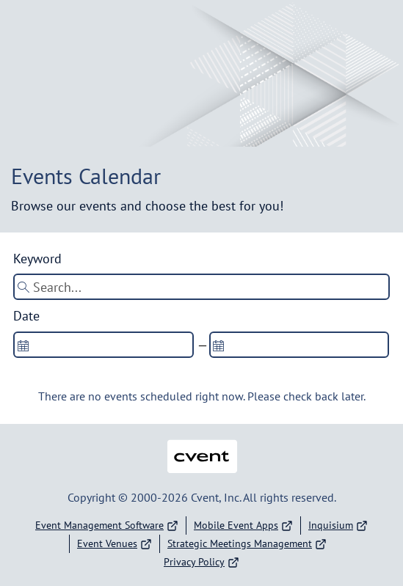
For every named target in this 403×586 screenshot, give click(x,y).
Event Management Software (106, 525)
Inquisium (338, 525)
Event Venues (114, 544)
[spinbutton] (103, 345)
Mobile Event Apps (243, 525)
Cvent (201, 447)
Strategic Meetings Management (247, 544)
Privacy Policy (201, 562)
